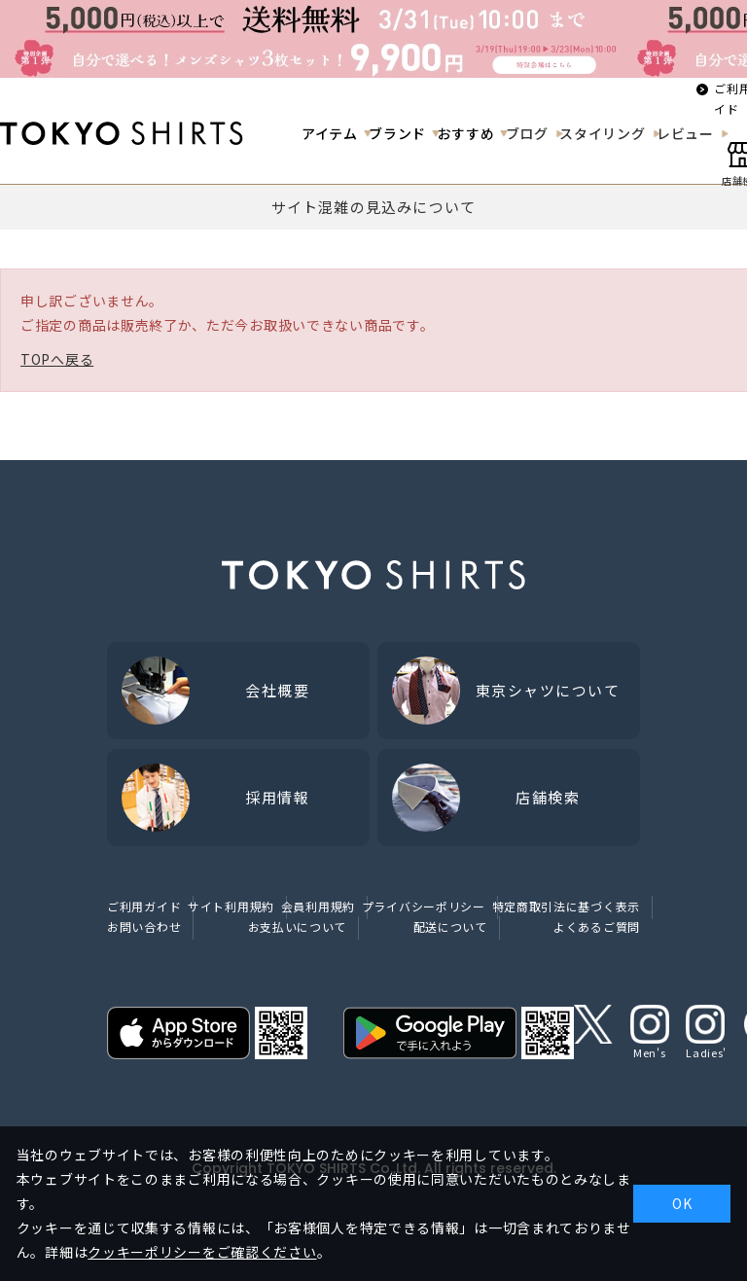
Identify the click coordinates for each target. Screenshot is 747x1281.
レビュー (685, 133)
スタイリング (602, 133)
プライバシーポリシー (423, 906)
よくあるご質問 (596, 926)
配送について (450, 926)
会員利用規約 (318, 906)
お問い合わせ (144, 926)
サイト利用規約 (231, 906)
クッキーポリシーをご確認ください (202, 1252)
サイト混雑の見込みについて (374, 206)
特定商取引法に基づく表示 (566, 906)
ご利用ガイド (144, 906)
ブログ (527, 133)
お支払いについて (297, 926)
